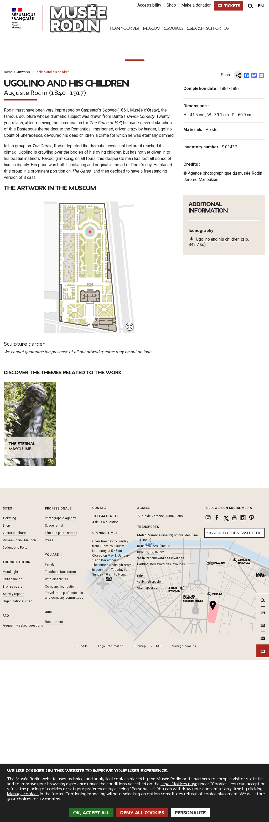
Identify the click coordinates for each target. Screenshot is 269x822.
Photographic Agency (60, 740)
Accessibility (147, 5)
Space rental (54, 748)
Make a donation (194, 5)
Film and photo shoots (61, 755)
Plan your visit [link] (125, 28)
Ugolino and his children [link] (218, 462)
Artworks (23, 294)
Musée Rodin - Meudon (19, 762)
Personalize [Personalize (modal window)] (190, 812)
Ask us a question (105, 744)
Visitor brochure (14, 755)
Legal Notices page (179, 784)
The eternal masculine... (22, 669)
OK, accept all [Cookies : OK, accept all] (91, 812)
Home (8, 294)
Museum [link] (152, 28)
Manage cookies (23, 794)
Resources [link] (173, 28)
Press (49, 762)
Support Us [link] (217, 28)
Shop (168, 5)
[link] (208, 740)
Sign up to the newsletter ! (234, 755)
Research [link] (195, 28)
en (261, 6)
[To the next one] (261, 155)
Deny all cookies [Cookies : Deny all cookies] (142, 812)
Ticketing (9, 740)
